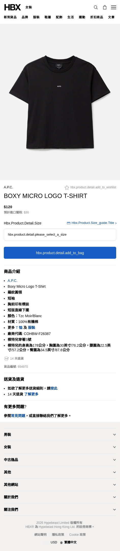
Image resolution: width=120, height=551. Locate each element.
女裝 (28, 7)
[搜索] (95, 7)
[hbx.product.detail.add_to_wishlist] (90, 188)
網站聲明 (40, 535)
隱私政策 (58, 535)
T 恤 (19, 328)
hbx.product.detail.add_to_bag (60, 253)
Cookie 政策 (77, 535)
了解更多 (31, 394)
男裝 (7, 435)
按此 (53, 388)
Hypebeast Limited (56, 523)
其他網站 (11, 485)
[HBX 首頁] (13, 7)
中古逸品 (11, 460)
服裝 (31, 328)
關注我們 (11, 510)
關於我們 (11, 497)
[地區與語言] (59, 543)
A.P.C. (8, 187)
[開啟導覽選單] (113, 7)
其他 (7, 472)
